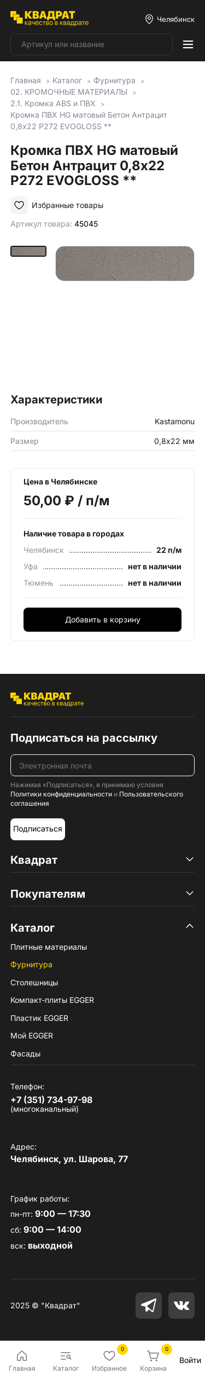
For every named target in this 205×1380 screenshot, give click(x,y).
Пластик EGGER (39, 1018)
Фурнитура (31, 964)
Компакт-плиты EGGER (52, 999)
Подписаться (37, 828)
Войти (190, 1360)
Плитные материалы (48, 946)
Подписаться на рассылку (83, 737)
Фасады (25, 1053)
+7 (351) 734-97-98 (51, 1100)
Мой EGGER (31, 1035)
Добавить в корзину (102, 619)
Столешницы (34, 982)
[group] (125, 315)
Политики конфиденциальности (61, 794)
